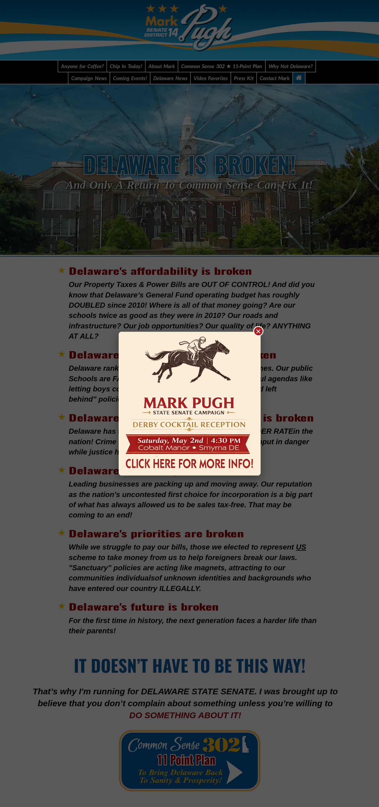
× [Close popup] (258, 331)
